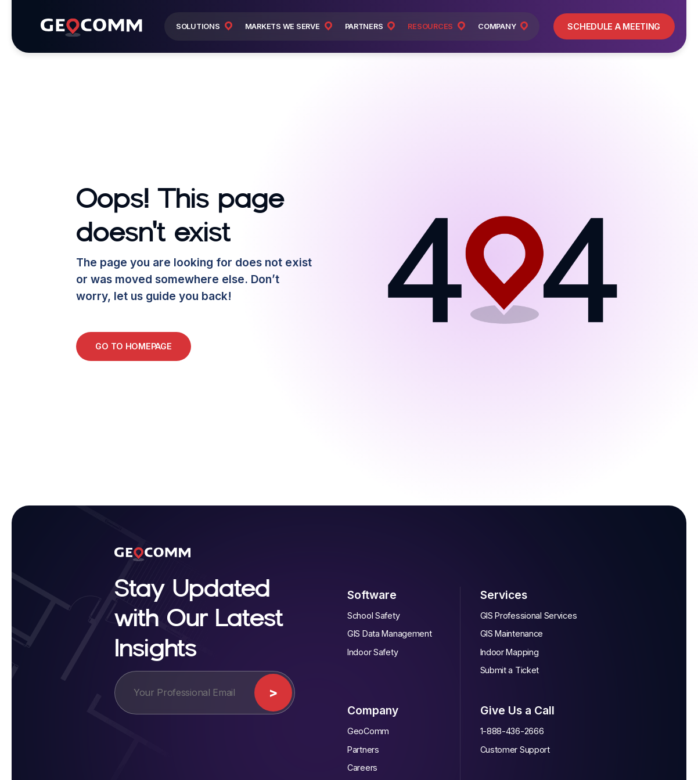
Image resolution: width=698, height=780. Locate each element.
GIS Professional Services (528, 615)
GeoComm (368, 731)
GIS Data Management (389, 633)
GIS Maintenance (512, 633)
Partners (363, 749)
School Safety (373, 615)
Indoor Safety (372, 652)
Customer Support (515, 749)
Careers (362, 767)
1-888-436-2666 (512, 731)
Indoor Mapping (509, 652)
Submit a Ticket (509, 670)
